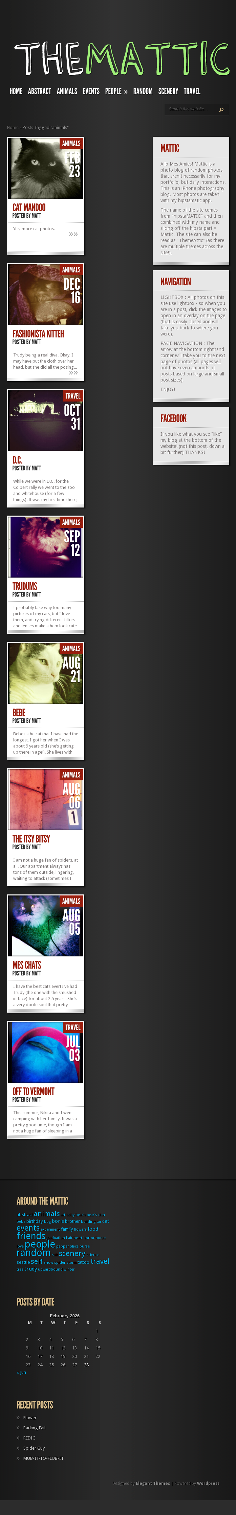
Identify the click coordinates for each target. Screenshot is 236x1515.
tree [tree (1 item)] (20, 1269)
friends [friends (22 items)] (31, 1236)
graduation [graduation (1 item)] (55, 1238)
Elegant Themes (153, 1483)
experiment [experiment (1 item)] (50, 1229)
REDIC (29, 1438)
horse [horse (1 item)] (100, 1238)
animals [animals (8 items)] (47, 1214)
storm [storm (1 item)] (71, 1262)
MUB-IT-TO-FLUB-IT (43, 1458)
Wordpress (208, 1483)
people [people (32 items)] (40, 1244)
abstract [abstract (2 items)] (25, 1214)
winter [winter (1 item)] (69, 1269)
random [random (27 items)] (34, 1252)
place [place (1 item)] (74, 1246)
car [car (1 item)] (98, 1221)
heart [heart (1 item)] (77, 1238)
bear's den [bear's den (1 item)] (96, 1215)
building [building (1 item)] (88, 1221)
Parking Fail (34, 1427)
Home (13, 127)
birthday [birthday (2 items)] (34, 1221)
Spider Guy (34, 1448)
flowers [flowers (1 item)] (80, 1229)
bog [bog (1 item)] (47, 1221)
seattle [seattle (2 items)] (23, 1262)
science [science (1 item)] (92, 1255)
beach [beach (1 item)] (81, 1215)
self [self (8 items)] (37, 1261)
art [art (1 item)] (63, 1215)
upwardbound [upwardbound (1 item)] (50, 1269)
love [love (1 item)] (20, 1246)
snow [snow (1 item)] (48, 1262)
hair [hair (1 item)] (69, 1238)
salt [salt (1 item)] (55, 1255)
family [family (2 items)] (67, 1229)
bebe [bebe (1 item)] (21, 1221)
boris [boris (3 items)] (58, 1221)
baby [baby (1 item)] (70, 1215)
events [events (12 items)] (28, 1228)
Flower (30, 1417)
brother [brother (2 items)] (72, 1221)
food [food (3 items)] (93, 1229)
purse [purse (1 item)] (85, 1246)
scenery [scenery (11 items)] (72, 1253)
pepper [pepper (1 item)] (62, 1246)
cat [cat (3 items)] (105, 1221)
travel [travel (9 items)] (99, 1261)
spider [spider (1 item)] (59, 1262)
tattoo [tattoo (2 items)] (83, 1262)
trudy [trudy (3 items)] (30, 1269)
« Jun (21, 1372)
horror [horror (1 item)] (88, 1238)
